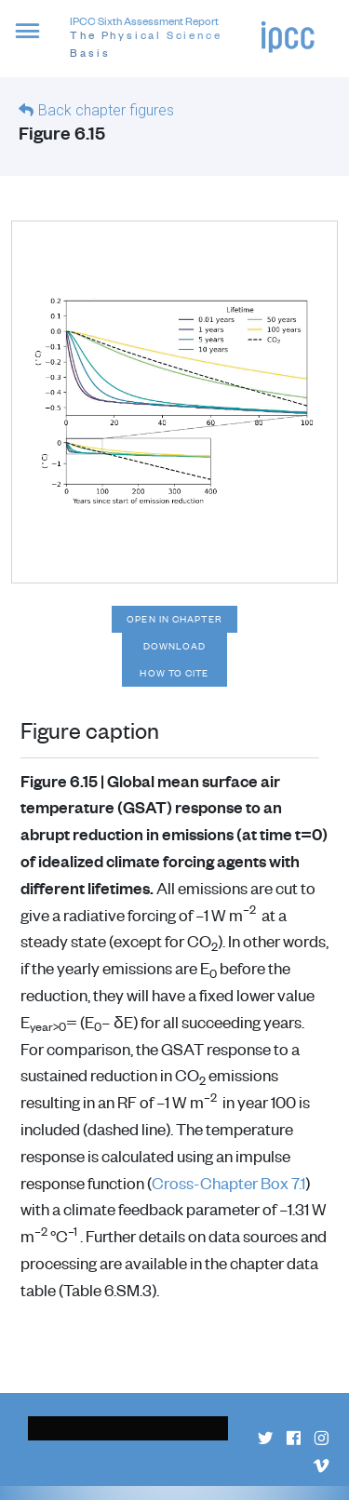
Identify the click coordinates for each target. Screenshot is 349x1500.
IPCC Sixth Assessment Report (165, 38)
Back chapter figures (106, 110)
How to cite (174, 672)
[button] (35, 41)
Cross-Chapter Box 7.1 (228, 1182)
